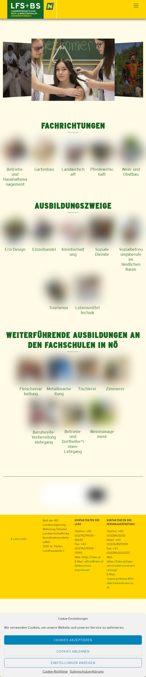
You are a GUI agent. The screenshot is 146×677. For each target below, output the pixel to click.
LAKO (16, 539)
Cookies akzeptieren (73, 640)
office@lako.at (93, 561)
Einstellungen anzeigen (73, 663)
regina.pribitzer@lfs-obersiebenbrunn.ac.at (121, 583)
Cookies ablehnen (73, 651)
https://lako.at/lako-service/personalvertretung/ (121, 566)
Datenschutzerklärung (87, 671)
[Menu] (136, 6)
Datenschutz (83, 565)
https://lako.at (91, 557)
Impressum (82, 570)
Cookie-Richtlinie (55, 671)
